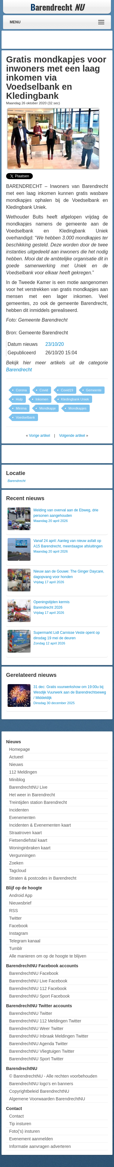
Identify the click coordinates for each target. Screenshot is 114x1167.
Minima (21, 408)
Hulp (19, 399)
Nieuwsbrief (20, 903)
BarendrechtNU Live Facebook (38, 980)
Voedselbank (25, 417)
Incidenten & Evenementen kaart (40, 825)
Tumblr (15, 948)
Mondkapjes (77, 408)
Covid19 (67, 390)
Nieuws (16, 764)
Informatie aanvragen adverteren (40, 1146)
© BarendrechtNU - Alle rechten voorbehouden (53, 1076)
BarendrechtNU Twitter (30, 1013)
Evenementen (22, 817)
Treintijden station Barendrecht (38, 802)
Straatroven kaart (25, 832)
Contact (16, 1116)
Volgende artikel (72, 435)
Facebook (18, 925)
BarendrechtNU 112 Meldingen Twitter (45, 1020)
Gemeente (94, 390)
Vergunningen (22, 855)
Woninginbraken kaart (29, 847)
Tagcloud (17, 870)
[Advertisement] (62, 39)
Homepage (19, 749)
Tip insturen (20, 1123)
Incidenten (19, 810)
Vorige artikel (39, 435)
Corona (21, 390)
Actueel (16, 756)
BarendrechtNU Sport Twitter (36, 1058)
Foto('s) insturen (24, 1131)
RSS (13, 910)
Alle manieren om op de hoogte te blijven (47, 956)
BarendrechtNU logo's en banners (41, 1083)
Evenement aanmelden (31, 1138)
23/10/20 (54, 344)
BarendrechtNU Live (28, 787)
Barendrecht (19, 369)
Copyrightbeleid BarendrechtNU (39, 1091)
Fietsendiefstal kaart (28, 840)
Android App (20, 895)
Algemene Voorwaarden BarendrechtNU (47, 1098)
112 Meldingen (23, 772)
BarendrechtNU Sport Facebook (39, 996)
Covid (44, 390)
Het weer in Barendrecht (32, 794)
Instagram (18, 933)
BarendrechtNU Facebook (33, 973)
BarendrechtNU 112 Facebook (38, 988)
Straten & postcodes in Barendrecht (42, 878)
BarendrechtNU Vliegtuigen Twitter (41, 1051)
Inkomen (42, 399)
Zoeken (16, 863)
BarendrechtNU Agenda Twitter (38, 1043)
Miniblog (17, 779)
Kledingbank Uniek (75, 399)
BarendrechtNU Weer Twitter (36, 1028)
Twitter (15, 918)
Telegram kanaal (24, 940)
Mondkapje (47, 408)
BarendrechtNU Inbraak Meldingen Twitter (48, 1036)
